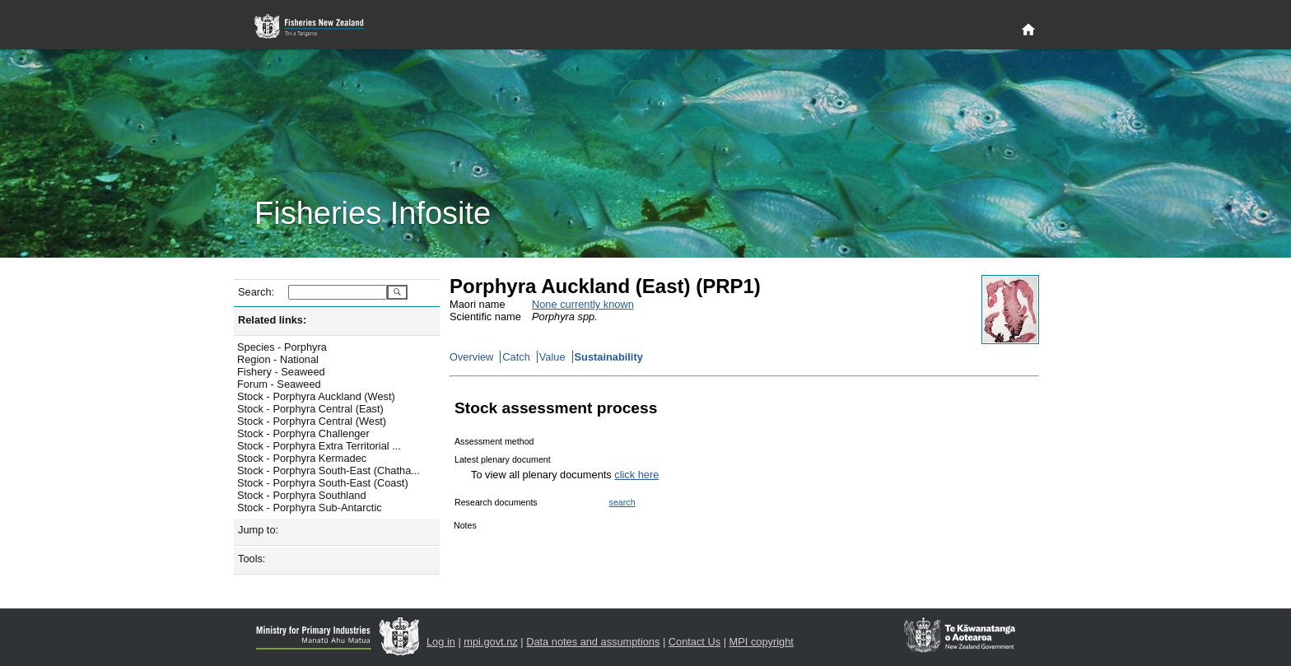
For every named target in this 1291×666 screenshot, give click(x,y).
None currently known (583, 304)
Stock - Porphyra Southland (301, 495)
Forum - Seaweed (279, 384)
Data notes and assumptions (592, 642)
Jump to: (258, 530)
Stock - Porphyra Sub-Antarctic (309, 507)
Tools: (251, 558)
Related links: (272, 320)
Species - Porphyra (282, 347)
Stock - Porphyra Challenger (303, 433)
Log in (440, 642)
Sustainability (609, 357)
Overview (471, 357)
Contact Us (694, 642)
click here (636, 474)
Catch (515, 357)
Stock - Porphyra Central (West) (311, 421)
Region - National (278, 359)
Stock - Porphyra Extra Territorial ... (319, 446)
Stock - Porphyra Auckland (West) (316, 396)
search (622, 502)
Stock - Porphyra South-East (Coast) (322, 483)
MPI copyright (761, 642)
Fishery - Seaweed (281, 372)
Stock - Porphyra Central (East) (310, 409)
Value (552, 357)
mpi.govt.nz (490, 642)
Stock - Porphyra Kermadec (301, 458)
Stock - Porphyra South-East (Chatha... (328, 470)
